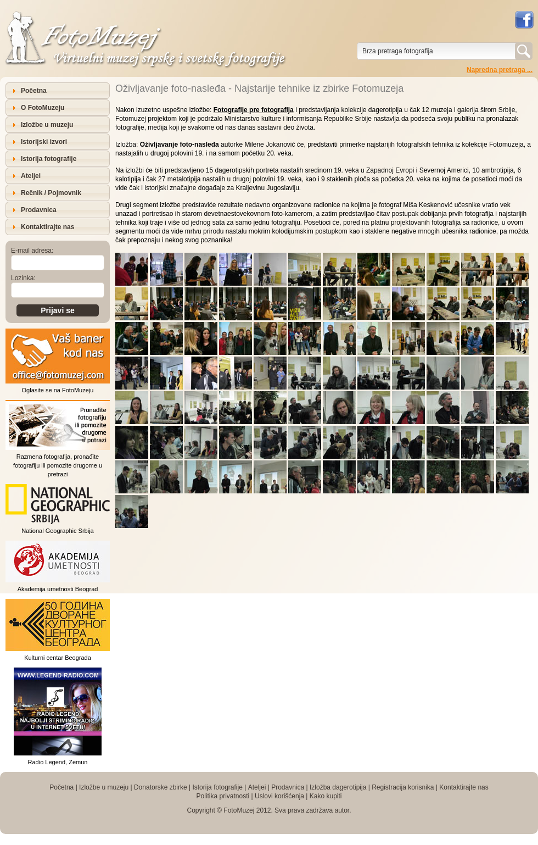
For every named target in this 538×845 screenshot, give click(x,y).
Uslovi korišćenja (279, 796)
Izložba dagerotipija (338, 787)
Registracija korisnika (403, 787)
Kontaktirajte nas (47, 227)
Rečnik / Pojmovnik (51, 193)
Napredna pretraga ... (500, 70)
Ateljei (31, 176)
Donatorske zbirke (160, 787)
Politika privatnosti (222, 796)
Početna (34, 90)
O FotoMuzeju (42, 108)
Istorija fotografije (48, 159)
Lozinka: (23, 278)
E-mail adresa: (32, 250)
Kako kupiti (326, 796)
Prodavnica (39, 210)
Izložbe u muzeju (47, 125)
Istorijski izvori (44, 142)
